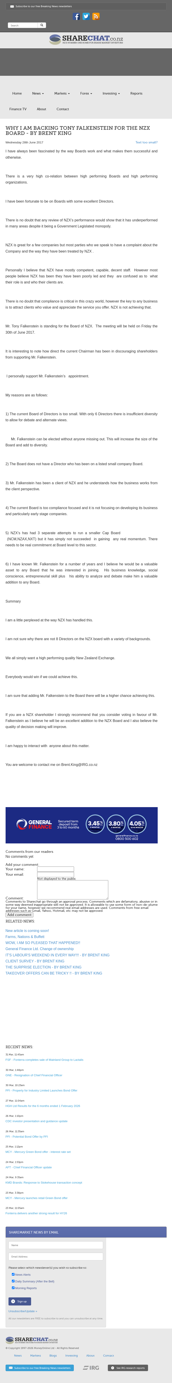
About (41, 109)
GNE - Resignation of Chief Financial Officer (34, 1075)
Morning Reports (24, 1288)
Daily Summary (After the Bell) (33, 1281)
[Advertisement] (82, 793)
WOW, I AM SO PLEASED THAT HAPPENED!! (43, 943)
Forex (86, 93)
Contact (63, 109)
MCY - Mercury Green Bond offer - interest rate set (38, 1152)
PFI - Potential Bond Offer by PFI (27, 1136)
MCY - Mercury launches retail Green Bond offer (37, 1198)
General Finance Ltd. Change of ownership (40, 949)
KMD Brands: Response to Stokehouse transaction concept (44, 1182)
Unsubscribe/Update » (22, 1311)
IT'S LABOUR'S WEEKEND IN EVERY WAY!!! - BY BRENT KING (58, 955)
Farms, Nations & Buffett (25, 937)
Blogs (53, 1355)
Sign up (22, 1301)
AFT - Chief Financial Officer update (29, 1167)
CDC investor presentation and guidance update (37, 1121)
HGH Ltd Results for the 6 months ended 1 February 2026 (43, 1106)
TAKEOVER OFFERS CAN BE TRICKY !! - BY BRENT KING (54, 973)
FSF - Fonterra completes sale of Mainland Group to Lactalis (44, 1059)
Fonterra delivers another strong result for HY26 (36, 1213)
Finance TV (17, 109)
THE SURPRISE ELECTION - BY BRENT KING (44, 967)
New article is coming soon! (27, 931)
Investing (111, 93)
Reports (136, 93)
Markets (62, 93)
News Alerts (21, 1274)
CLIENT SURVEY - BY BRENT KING (35, 961)
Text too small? (147, 142)
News (38, 93)
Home (17, 93)
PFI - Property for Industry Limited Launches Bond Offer (41, 1090)
